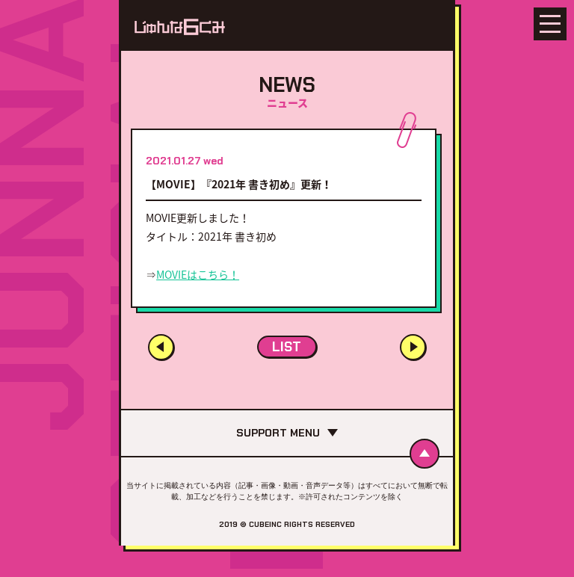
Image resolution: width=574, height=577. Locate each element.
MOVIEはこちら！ (197, 274)
